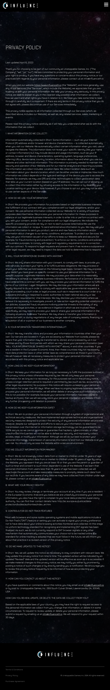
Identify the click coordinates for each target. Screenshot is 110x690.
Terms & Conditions (14, 669)
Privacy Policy (12, 675)
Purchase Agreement (15, 681)
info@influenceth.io (41, 478)
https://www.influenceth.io (47, 85)
